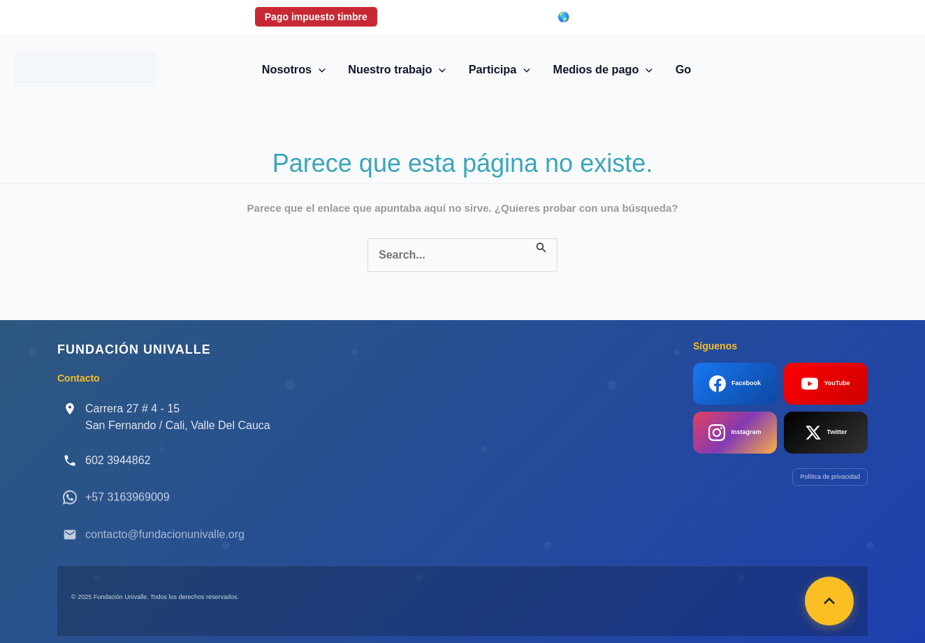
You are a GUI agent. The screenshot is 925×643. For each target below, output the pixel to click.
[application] (319, 69)
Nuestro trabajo (397, 69)
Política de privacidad (830, 476)
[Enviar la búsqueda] (541, 246)
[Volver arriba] (829, 601)
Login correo (503, 16)
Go (684, 69)
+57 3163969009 (127, 508)
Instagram (734, 432)
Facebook (735, 383)
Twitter (826, 432)
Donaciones (420, 16)
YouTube (825, 383)
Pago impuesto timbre (316, 16)
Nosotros (294, 69)
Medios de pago (603, 69)
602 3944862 (117, 460)
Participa (499, 69)
